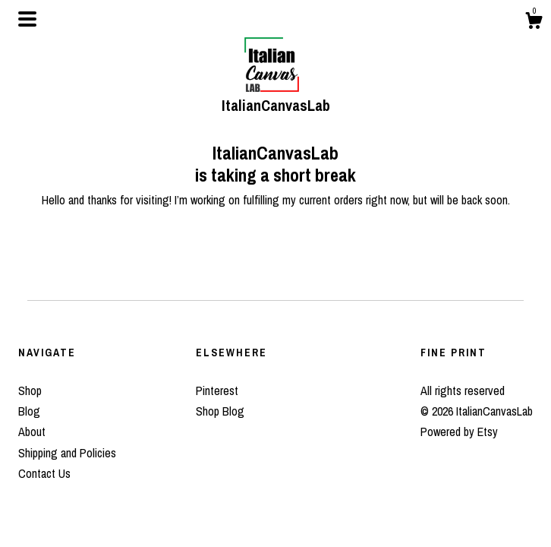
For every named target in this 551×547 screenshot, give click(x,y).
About (32, 431)
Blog (29, 411)
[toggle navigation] (27, 19)
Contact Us (44, 473)
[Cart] (533, 22)
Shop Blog (220, 411)
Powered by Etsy (459, 431)
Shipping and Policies (67, 452)
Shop (30, 390)
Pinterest (217, 390)
